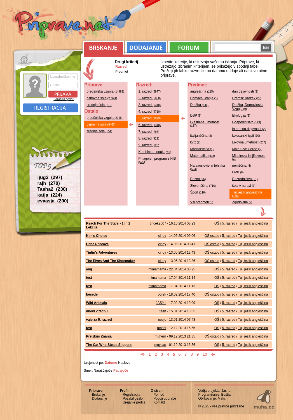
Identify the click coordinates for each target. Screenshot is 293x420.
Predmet (121, 72)
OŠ (216, 223)
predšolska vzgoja (105, 91)
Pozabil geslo (133, 398)
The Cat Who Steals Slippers (109, 345)
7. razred (149, 132)
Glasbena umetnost (204, 123)
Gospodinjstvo (246, 122)
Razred (120, 67)
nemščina (241, 165)
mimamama (157, 269)
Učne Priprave (97, 244)
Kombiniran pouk (155, 152)
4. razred (150, 112)
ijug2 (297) (49, 177)
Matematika (202, 156)
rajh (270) (48, 183)
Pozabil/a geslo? (63, 99)
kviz (195, 142)
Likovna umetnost (249, 142)
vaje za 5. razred (99, 320)
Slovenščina (203, 186)
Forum (189, 46)
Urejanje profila (134, 402)
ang (89, 269)
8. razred (149, 138)
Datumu (111, 363)
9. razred (149, 145)
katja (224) (49, 195)
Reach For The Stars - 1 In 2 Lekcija (108, 225)
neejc (162, 320)
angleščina (202, 91)
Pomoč (159, 395)
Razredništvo (245, 179)
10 (205, 354)
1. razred (150, 91)
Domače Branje (204, 98)
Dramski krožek (246, 98)
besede (92, 294)
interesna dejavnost (249, 129)
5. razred (150, 118)
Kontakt (159, 402)
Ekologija (241, 115)
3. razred (150, 105)
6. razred (150, 125)
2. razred (150, 98)
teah (163, 311)
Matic (222, 398)
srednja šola (99, 105)
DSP (195, 115)
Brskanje (102, 46)
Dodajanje (146, 46)
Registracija (50, 107)
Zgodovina (242, 202)
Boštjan (227, 395)
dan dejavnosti (245, 91)
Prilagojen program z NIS (157, 160)
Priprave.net (65, 25)
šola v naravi (244, 186)
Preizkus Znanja (99, 336)
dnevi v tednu (97, 311)
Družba (199, 105)
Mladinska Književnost (249, 157)
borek (162, 294)
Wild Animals (96, 303)
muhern (160, 336)
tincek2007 (158, 223)
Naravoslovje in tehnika (207, 167)
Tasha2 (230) (52, 189)
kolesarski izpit (246, 136)
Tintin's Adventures (101, 252)
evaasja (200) (53, 201)
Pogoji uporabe (165, 398)
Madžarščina (202, 149)
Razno (198, 179)
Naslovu (124, 363)
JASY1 (161, 303)
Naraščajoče (103, 370)
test (89, 278)
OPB (238, 172)
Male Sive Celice (247, 149)
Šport (198, 192)
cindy (162, 236)
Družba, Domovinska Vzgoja (247, 107)
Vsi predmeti (201, 202)
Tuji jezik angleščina (247, 193)
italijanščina (201, 136)
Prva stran (24, 58)
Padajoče (120, 370)
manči (161, 328)
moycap (160, 345)
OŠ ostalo (212, 236)
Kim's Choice (96, 236)
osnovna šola (102, 98)
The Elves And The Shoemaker (110, 261)
